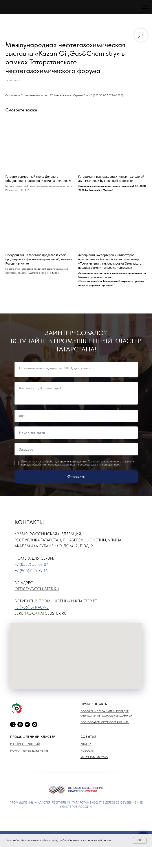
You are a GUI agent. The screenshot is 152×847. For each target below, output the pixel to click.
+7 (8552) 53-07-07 (31, 566)
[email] (20, 726)
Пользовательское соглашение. (105, 724)
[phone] (13, 726)
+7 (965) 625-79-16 (31, 572)
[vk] (27, 726)
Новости (87, 752)
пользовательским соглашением (98, 466)
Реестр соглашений (25, 745)
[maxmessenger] (34, 726)
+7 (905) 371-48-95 (32, 609)
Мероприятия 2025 (94, 759)
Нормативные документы (29, 752)
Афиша (86, 745)
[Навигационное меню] (144, 7)
